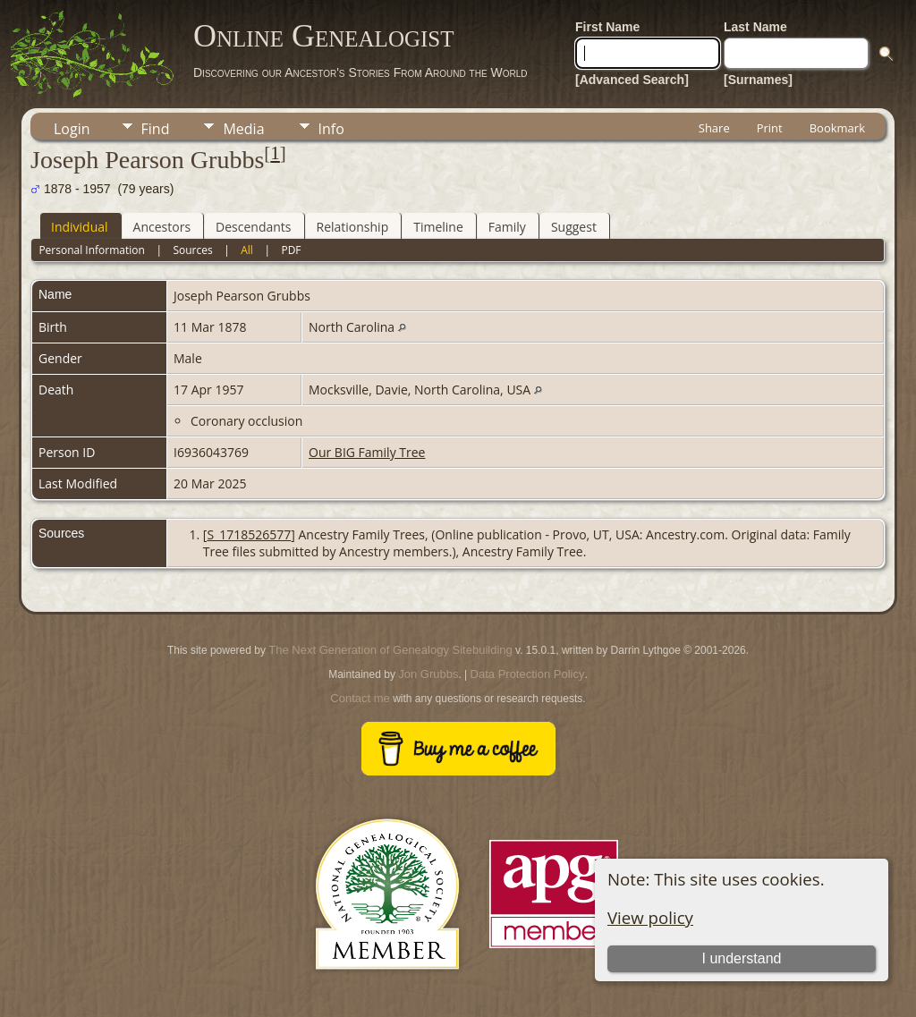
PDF (291, 250)
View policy (650, 917)
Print (770, 128)
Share (714, 128)
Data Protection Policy (528, 674)
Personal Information (91, 250)
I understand (742, 958)
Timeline (438, 226)
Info (331, 129)
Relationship (353, 226)
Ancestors (162, 226)
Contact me (359, 698)
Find (155, 129)
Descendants (253, 226)
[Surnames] (758, 79)
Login (72, 129)
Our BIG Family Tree (367, 452)
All (247, 250)
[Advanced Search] (632, 79)
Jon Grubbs (428, 674)
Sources (192, 250)
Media (243, 129)
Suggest (574, 226)
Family (507, 226)
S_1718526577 (249, 534)
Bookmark (837, 128)
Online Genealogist (323, 36)
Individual (79, 226)
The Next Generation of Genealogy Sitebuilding (390, 650)
